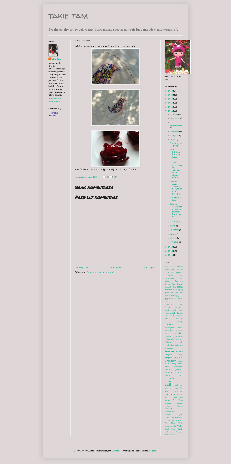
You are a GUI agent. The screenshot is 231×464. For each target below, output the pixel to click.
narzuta (171, 351)
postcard (168, 375)
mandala (178, 333)
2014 (170, 111)
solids (167, 400)
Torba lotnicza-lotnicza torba (175, 153)
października (176, 125)
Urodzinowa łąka (176, 198)
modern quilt (176, 342)
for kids (174, 293)
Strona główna (116, 267)
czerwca (174, 221)
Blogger (152, 450)
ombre (180, 361)
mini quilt (173, 339)
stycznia (174, 241)
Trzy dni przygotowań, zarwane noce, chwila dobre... (176, 170)
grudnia (174, 114)
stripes (168, 403)
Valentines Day (171, 426)
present (169, 378)
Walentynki (178, 432)
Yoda (167, 435)
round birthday (174, 393)
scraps (180, 394)
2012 (170, 251)
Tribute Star (169, 420)
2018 (170, 94)
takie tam (68, 15)
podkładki (168, 369)
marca (173, 234)
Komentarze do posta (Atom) (100, 272)
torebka (167, 417)
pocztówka (178, 367)
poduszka (179, 369)
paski (180, 364)
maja (172, 225)
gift (180, 295)
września (174, 131)
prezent (169, 381)
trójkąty (179, 420)
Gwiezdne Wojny (176, 299)
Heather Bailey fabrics (174, 313)
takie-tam (56, 59)
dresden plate (171, 290)
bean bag (174, 272)
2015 (170, 107)
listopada (175, 118)
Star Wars (178, 400)
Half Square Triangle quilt (174, 307)
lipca (173, 139)
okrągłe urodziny (174, 359)
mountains (169, 348)
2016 (170, 102)
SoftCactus (178, 397)
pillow (167, 367)
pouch (180, 375)
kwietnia (174, 229)
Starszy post (149, 267)
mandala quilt (171, 336)
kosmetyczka (170, 328)
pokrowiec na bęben (174, 372)
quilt (169, 384)
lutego (173, 237)
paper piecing (170, 364)
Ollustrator (117, 450)
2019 (170, 90)
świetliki (168, 409)
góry (166, 299)
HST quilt (169, 316)
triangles (178, 417)
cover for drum (177, 278)
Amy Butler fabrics (174, 267)
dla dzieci (178, 286)
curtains (168, 281)
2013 (170, 246)
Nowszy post (82, 267)
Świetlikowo (170, 411)
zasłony (172, 435)
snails (167, 397)
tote (172, 417)
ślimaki (180, 406)
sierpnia (174, 135)
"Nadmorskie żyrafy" (176, 144)
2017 (170, 98)
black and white (177, 275)
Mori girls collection (174, 345)
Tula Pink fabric (174, 423)
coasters (168, 278)
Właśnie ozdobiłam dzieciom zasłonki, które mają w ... (176, 210)
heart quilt (177, 310)
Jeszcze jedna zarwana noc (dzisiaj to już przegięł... (176, 187)
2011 (170, 255)
